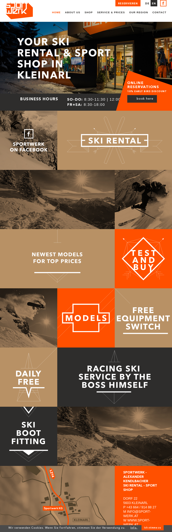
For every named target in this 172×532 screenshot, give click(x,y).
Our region (138, 12)
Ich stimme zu (152, 527)
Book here (145, 98)
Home (56, 12)
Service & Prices (111, 12)
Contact (159, 12)
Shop (89, 12)
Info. (133, 527)
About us (72, 12)
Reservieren (128, 3)
